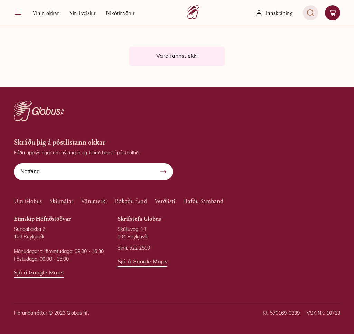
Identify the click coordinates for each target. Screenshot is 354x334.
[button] (45, 12)
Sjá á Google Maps (39, 273)
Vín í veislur (82, 12)
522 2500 (139, 248)
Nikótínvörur (120, 12)
